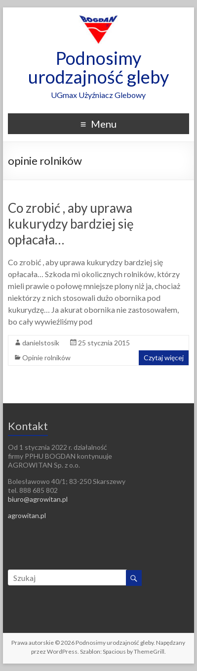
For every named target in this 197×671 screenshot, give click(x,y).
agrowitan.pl (27, 515)
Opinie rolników (46, 357)
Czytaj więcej (164, 357)
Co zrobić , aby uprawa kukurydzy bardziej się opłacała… (71, 223)
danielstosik (40, 342)
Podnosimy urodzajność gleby (98, 67)
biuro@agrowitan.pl (38, 499)
